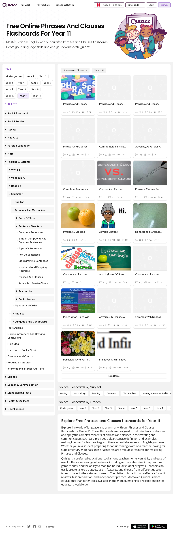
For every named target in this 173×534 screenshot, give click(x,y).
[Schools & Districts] (65, 4)
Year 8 (22, 89)
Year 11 (23, 95)
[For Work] (26, 4)
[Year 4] (121, 408)
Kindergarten (14, 76)
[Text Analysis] (130, 393)
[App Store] (139, 526)
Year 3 (9, 82)
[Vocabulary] (79, 393)
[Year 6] (147, 408)
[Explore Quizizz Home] (9, 5)
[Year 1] (82, 408)
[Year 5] (134, 408)
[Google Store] (158, 526)
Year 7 (9, 89)
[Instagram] (39, 526)
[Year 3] (108, 408)
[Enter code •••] (135, 4)
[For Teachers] (43, 4)
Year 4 (22, 82)
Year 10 (10, 95)
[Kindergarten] (67, 408)
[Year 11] (99, 70)
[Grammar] (112, 393)
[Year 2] (95, 408)
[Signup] (164, 4)
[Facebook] (34, 526)
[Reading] (96, 393)
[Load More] (114, 376)
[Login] (151, 4)
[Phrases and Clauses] (75, 70)
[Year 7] (160, 408)
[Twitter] (28, 526)
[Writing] (64, 393)
